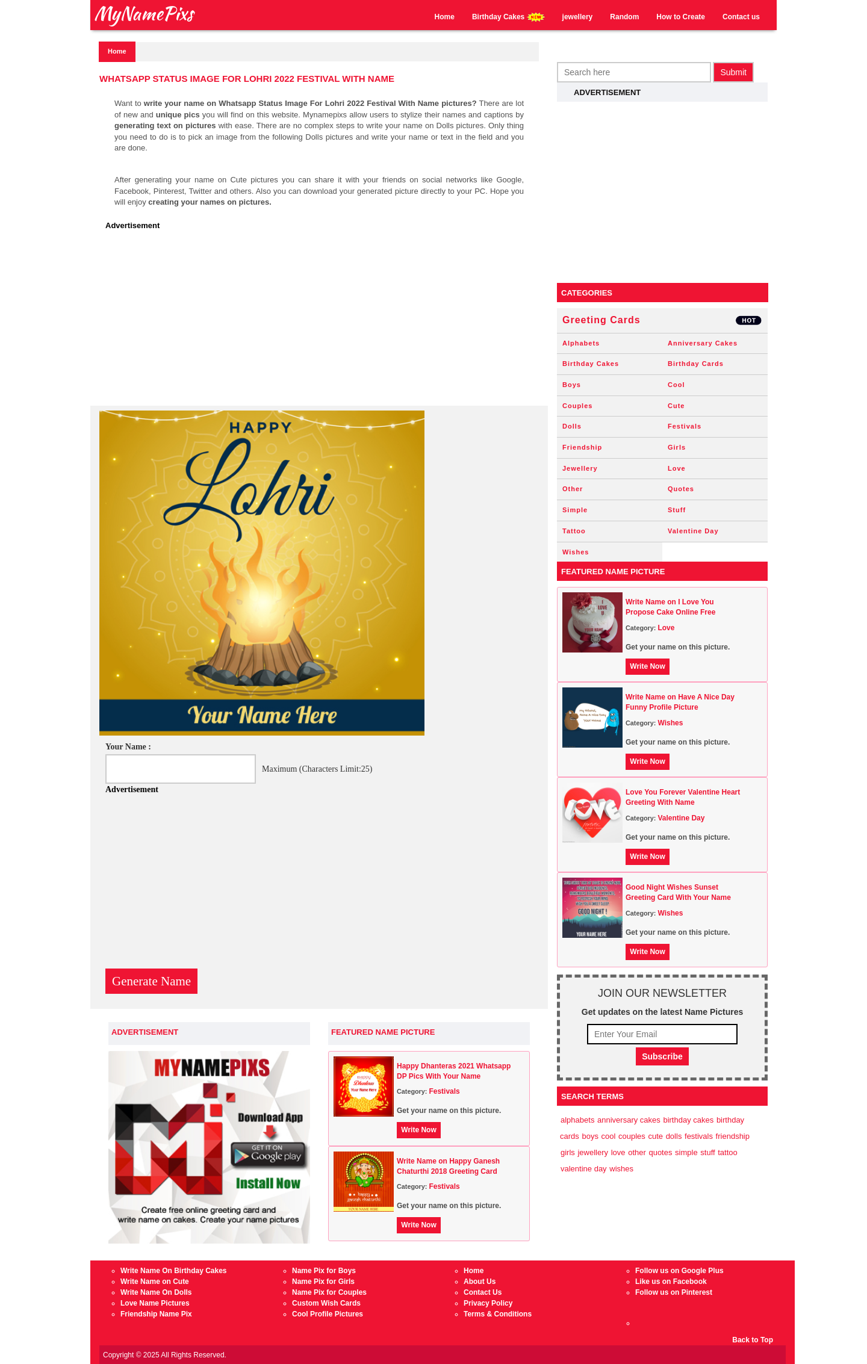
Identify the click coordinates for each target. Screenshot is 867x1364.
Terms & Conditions (498, 1314)
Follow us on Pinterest (673, 1292)
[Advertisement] (322, 321)
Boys (571, 384)
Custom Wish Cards (326, 1303)
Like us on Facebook (671, 1281)
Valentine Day (693, 531)
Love (677, 468)
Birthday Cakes (508, 17)
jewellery (577, 17)
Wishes (575, 552)
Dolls (572, 426)
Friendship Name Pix (156, 1314)
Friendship (582, 447)
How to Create (680, 17)
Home (445, 17)
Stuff (677, 509)
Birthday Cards (696, 363)
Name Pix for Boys (324, 1270)
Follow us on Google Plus (679, 1270)
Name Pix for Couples (329, 1292)
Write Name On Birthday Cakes (173, 1270)
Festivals (444, 1091)
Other (572, 488)
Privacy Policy (488, 1303)
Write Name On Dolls (155, 1292)
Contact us (741, 17)
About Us (480, 1281)
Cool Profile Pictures (327, 1314)
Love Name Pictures (155, 1303)
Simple (575, 509)
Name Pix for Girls (323, 1281)
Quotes (681, 488)
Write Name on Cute (154, 1281)
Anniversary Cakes (703, 343)
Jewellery (580, 468)
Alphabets (581, 343)
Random (624, 17)
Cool (676, 384)
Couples (577, 405)
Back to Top (752, 1340)
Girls (677, 447)
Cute (676, 405)
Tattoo (574, 531)
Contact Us (483, 1292)
